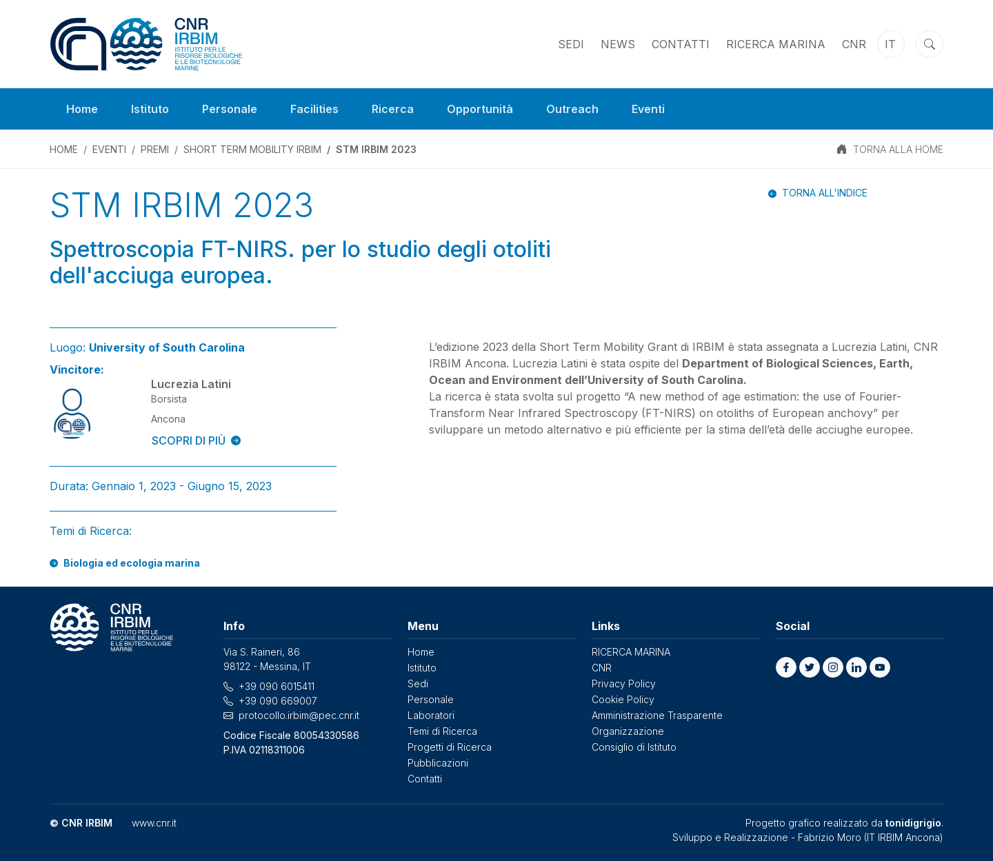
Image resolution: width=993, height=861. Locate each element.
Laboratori (431, 715)
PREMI (155, 149)
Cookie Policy (623, 699)
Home (82, 109)
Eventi (648, 109)
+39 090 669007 (278, 701)
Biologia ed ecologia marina (131, 563)
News (618, 44)
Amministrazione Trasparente (657, 715)
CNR (854, 44)
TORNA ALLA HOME (898, 149)
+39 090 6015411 (276, 686)
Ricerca (393, 109)
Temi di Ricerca (442, 731)
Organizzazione (628, 731)
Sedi (571, 44)
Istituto (150, 109)
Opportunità (480, 109)
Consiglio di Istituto (634, 747)
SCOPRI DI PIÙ (196, 440)
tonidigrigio (913, 823)
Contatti (681, 44)
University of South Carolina (167, 347)
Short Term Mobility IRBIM (252, 149)
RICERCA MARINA (775, 44)
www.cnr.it (154, 823)
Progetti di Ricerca (450, 747)
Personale (229, 109)
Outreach (572, 109)
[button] (786, 667)
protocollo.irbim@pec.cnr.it (299, 715)
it (890, 44)
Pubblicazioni (438, 763)
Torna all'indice (824, 193)
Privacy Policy (624, 683)
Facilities (314, 109)
